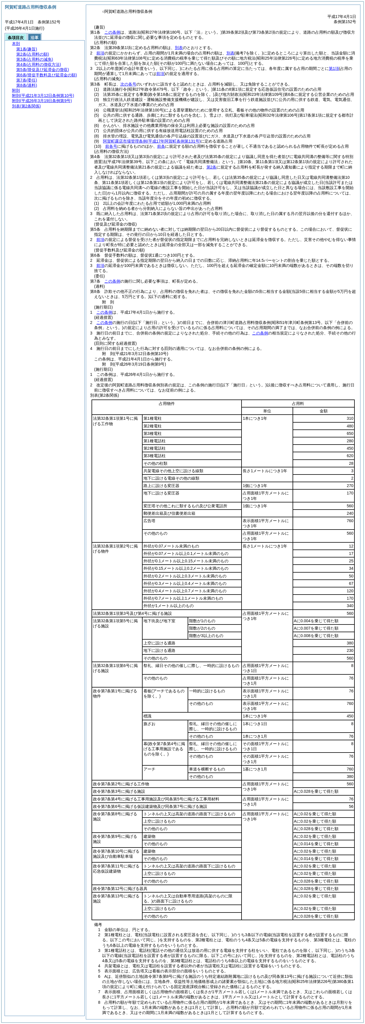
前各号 (111, 146)
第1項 (334, 68)
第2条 (211, 167)
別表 (179, 47)
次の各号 (128, 84)
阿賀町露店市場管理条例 (151, 141)
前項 (100, 53)
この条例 (112, 32)
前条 (161, 146)
